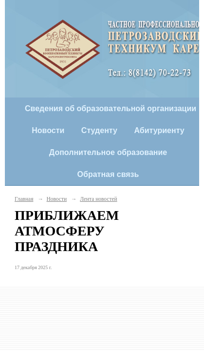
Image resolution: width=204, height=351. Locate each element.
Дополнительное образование (108, 152)
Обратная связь (108, 174)
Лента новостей (98, 199)
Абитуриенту (159, 130)
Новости (48, 130)
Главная (24, 199)
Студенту (99, 130)
